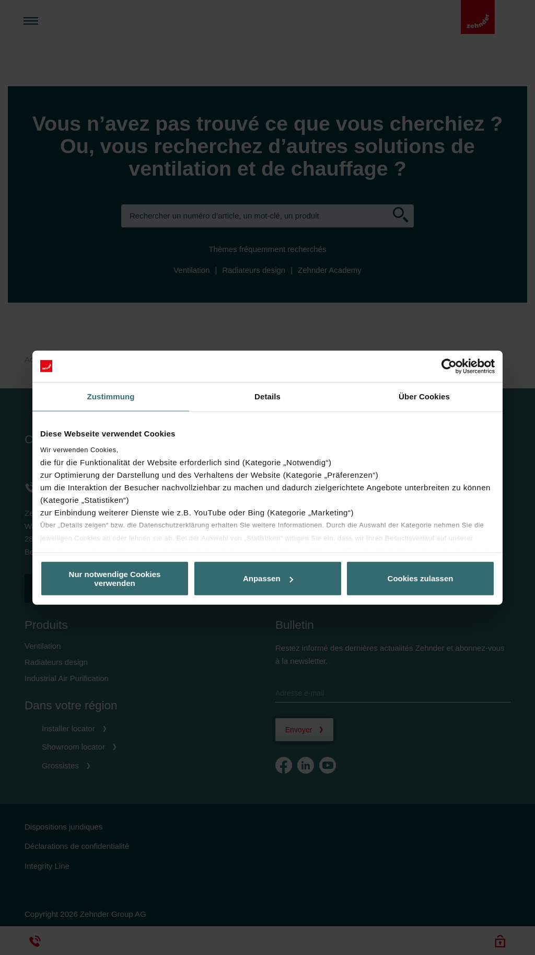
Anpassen (268, 578)
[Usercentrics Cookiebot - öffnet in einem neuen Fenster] (449, 366)
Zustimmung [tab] (111, 396)
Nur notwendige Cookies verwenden (115, 578)
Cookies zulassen (420, 578)
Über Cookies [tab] (424, 396)
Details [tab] (267, 396)
